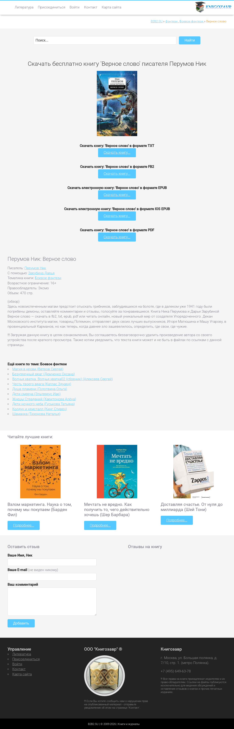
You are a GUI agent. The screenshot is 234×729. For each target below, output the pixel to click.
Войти (75, 7)
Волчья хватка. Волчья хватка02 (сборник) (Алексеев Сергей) (62, 378)
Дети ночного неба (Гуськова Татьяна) (43, 403)
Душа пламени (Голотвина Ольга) (39, 388)
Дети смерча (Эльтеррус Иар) (36, 393)
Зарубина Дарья (41, 272)
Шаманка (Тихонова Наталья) (36, 413)
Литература (24, 7)
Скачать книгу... (117, 152)
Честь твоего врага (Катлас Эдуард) (41, 383)
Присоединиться (51, 7)
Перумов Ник (35, 267)
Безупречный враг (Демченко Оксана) (43, 373)
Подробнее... (23, 525)
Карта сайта (111, 7)
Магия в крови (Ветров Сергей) (37, 368)
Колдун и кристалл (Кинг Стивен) (39, 408)
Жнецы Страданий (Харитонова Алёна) (44, 398)
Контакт (90, 7)
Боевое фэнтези (48, 277)
